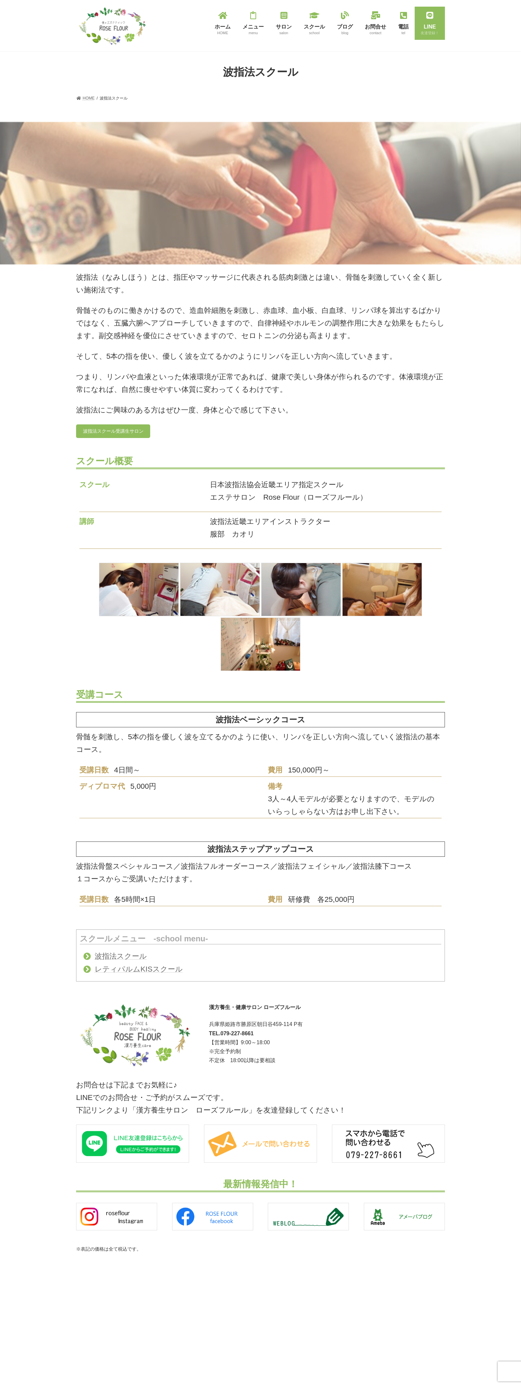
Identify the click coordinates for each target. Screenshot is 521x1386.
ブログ (86, 1314)
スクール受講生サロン (352, 1315)
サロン (86, 1302)
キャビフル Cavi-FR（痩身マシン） (239, 1315)
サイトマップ (92, 1337)
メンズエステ (218, 1338)
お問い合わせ (92, 1325)
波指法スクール (121, 958)
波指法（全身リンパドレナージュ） (238, 1291)
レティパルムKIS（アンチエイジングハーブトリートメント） (261, 1326)
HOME (86, 1291)
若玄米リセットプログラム (230, 1303)
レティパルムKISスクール (139, 971)
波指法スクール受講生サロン (118, 432)
